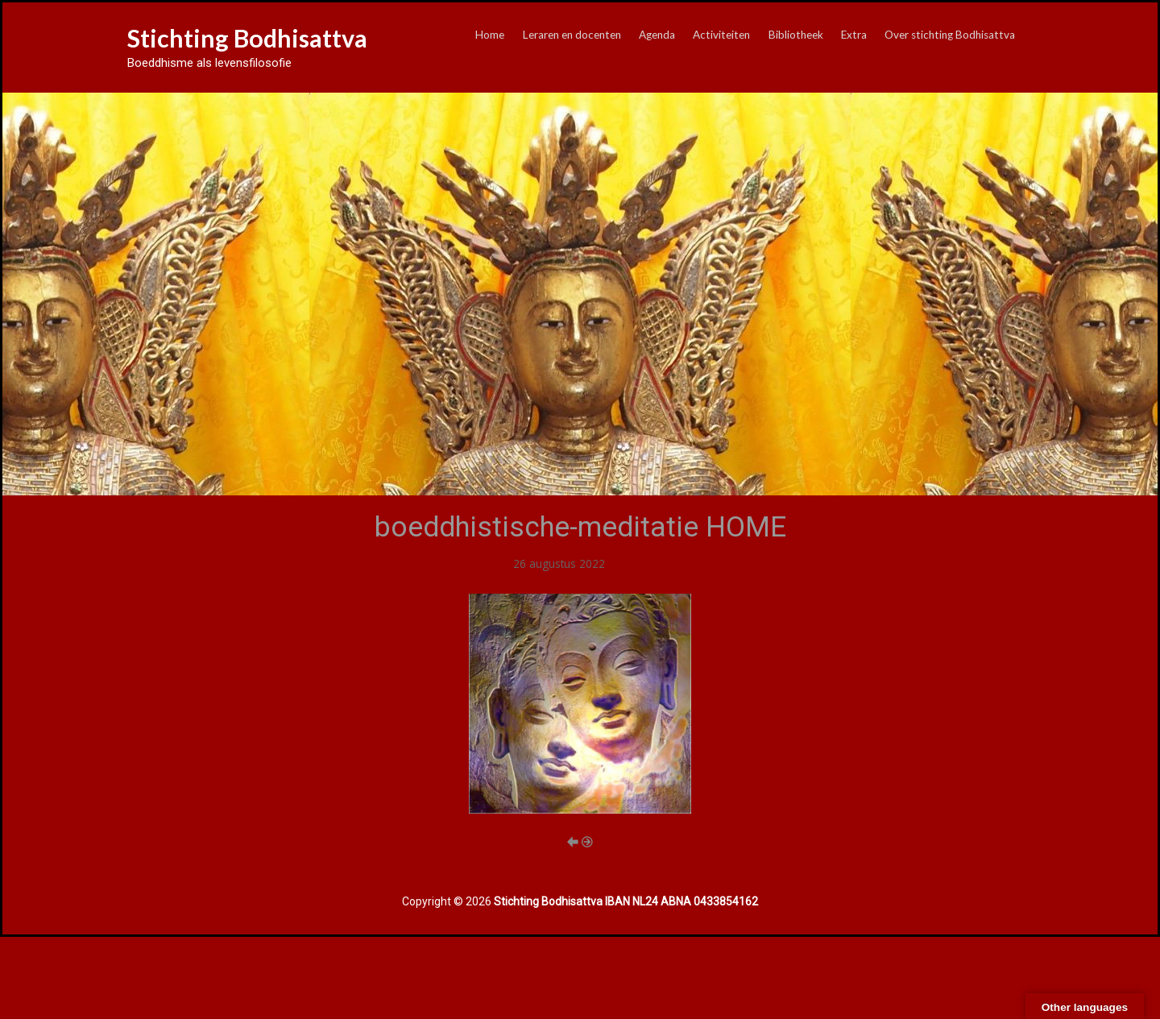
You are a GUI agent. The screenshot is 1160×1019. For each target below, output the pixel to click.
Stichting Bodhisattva (247, 37)
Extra (854, 34)
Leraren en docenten (572, 34)
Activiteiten (721, 34)
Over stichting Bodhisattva (949, 34)
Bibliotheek (795, 34)
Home (489, 34)
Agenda (657, 34)
